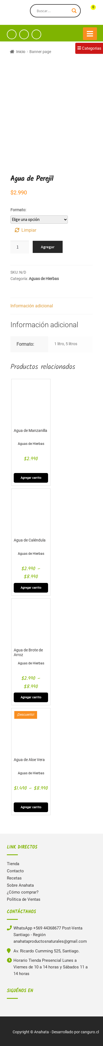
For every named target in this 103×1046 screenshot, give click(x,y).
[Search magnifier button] (74, 11)
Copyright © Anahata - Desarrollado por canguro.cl (56, 1032)
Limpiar (28, 230)
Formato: (18, 210)
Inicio (20, 51)
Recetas (14, 878)
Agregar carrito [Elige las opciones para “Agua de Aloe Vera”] (31, 807)
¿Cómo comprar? (22, 892)
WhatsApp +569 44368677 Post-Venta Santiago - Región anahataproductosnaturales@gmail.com (50, 935)
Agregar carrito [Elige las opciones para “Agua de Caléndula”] (31, 588)
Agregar (47, 246)
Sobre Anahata (20, 885)
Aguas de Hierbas (44, 278)
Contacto (15, 870)
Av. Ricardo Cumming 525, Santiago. (46, 951)
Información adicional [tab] (31, 305)
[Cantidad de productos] (19, 247)
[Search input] (53, 11)
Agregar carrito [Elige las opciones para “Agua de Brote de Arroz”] (31, 697)
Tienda (13, 863)
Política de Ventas (23, 899)
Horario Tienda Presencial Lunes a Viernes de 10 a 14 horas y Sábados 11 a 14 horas (50, 967)
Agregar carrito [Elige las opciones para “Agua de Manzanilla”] (31, 478)
